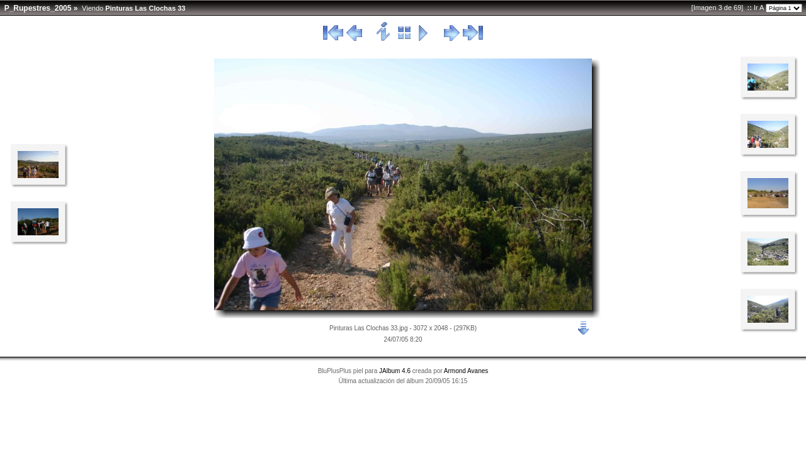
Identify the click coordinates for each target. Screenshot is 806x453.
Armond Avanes (466, 370)
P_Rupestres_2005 (38, 8)
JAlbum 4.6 (395, 370)
